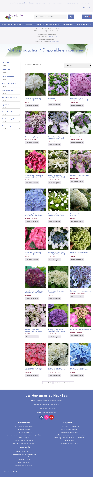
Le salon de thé (69, 440)
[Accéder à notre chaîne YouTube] (51, 417)
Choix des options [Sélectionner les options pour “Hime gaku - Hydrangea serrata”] (77, 297)
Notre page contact (55, 3)
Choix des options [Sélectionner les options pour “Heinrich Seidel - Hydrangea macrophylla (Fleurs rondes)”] (32, 298)
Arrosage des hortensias (23, 465)
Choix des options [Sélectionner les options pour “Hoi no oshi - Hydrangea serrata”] (77, 335)
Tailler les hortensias (23, 459)
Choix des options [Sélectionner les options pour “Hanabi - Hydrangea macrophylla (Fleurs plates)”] (54, 221)
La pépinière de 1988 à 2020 (69, 427)
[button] (18, 24)
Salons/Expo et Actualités (23, 432)
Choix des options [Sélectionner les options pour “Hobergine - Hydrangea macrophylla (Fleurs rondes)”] (54, 337)
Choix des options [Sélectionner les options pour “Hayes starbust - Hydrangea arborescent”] (77, 259)
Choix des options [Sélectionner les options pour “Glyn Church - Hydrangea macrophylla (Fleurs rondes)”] (32, 105)
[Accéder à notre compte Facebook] (41, 417)
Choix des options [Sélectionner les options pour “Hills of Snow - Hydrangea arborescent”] (54, 298)
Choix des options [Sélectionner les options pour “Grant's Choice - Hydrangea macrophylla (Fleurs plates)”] (54, 144)
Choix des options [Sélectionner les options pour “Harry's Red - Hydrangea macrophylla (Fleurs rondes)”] (32, 259)
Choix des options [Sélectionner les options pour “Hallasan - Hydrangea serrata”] (77, 181)
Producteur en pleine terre (69, 432)
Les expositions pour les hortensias (23, 457)
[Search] (71, 17)
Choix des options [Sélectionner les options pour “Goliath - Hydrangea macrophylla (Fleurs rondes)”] (77, 105)
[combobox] (50, 17)
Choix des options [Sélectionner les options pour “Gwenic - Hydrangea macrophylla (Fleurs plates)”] (54, 182)
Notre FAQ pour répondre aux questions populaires (24, 435)
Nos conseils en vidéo (23, 451)
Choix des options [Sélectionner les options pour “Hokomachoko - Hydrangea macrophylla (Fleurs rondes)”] (32, 375)
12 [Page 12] (69, 383)
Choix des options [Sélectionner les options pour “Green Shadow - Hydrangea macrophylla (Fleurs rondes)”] (32, 182)
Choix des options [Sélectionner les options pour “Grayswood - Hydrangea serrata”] (77, 142)
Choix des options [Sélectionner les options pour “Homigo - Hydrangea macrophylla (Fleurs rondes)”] (77, 375)
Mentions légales (23, 438)
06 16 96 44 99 (52, 37)
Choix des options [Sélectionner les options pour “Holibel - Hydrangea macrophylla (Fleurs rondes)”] (54, 375)
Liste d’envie (86, 7)
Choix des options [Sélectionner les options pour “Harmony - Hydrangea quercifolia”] (77, 221)
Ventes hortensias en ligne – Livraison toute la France (27, 3)
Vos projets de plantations (24, 427)
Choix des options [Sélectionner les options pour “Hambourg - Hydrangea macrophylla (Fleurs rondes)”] (32, 221)
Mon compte (86, 3)
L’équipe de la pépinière (69, 429)
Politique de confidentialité (24, 440)
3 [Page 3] (50, 383)
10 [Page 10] (64, 383)
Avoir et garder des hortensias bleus (24, 454)
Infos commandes (72, 3)
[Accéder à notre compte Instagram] (46, 417)
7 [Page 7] (59, 383)
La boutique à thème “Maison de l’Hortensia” (69, 438)
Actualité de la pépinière (69, 443)
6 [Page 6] (57, 383)
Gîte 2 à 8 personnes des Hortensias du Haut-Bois (69, 435)
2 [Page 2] (48, 383)
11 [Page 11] (67, 383)
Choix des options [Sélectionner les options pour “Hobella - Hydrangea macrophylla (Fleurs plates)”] (32, 337)
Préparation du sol (24, 462)
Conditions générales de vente (23, 443)
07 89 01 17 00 (54, 41)
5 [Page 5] (55, 383)
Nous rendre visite (24, 429)
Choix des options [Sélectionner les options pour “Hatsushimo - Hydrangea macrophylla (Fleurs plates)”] (54, 260)
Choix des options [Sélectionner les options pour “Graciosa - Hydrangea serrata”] (32, 142)
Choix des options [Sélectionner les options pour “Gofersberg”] (54, 104)
